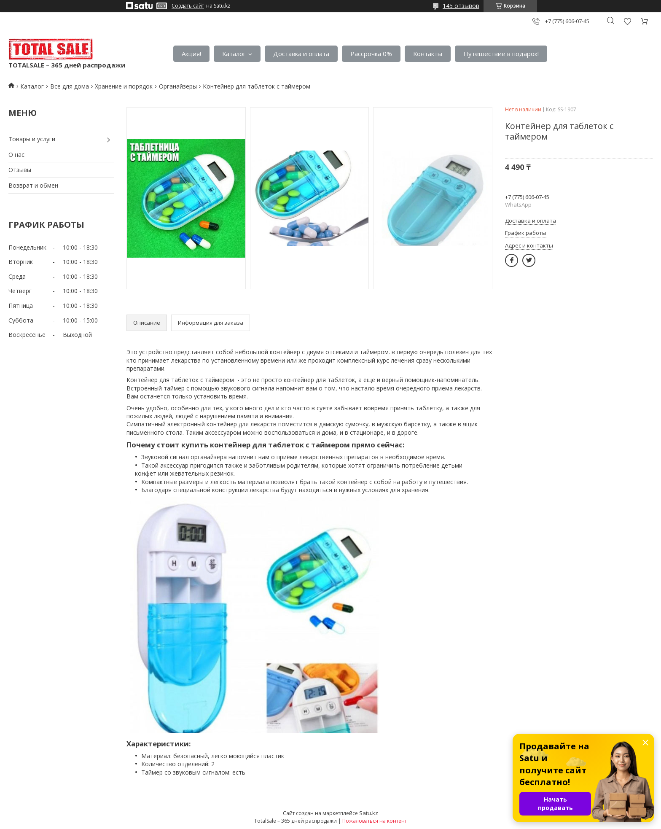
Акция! (191, 53)
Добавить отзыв (627, 21)
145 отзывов (461, 6)
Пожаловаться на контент (374, 820)
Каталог (234, 53)
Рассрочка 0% (371, 53)
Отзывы (19, 170)
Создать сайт (188, 6)
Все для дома (69, 86)
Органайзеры (178, 86)
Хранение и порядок (124, 86)
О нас (16, 155)
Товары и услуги (31, 139)
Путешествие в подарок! (501, 53)
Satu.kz (368, 813)
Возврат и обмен (33, 185)
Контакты (427, 53)
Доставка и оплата (301, 53)
